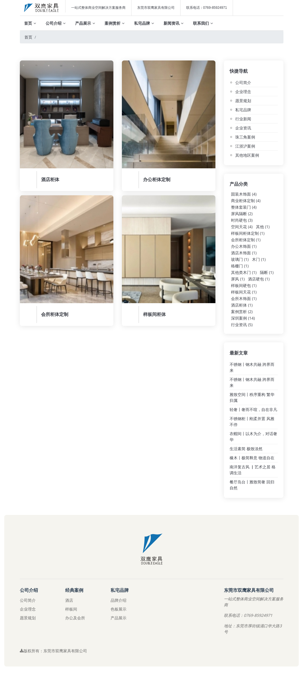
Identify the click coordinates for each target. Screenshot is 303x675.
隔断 (267, 272)
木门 (259, 259)
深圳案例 (243, 318)
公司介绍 (55, 23)
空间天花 (242, 226)
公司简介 (243, 82)
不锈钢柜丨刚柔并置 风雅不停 (252, 421)
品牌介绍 (118, 600)
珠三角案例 (245, 137)
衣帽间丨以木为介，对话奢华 (253, 436)
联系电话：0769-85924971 (206, 8)
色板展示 (118, 609)
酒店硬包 (259, 279)
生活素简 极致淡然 (246, 448)
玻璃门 (240, 259)
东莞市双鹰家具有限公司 (156, 8)
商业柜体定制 (245, 200)
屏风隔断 (242, 213)
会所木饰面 (244, 298)
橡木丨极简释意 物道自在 (252, 457)
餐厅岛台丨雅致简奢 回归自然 (252, 484)
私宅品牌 (144, 23)
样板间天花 (244, 292)
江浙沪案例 (245, 146)
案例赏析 (114, 23)
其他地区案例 (247, 155)
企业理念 (243, 91)
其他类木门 (244, 272)
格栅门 (240, 266)
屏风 (238, 279)
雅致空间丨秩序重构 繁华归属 (252, 397)
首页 (30, 23)
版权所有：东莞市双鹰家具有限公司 (53, 650)
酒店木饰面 (244, 252)
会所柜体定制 (245, 239)
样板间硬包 (244, 285)
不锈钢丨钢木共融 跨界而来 (252, 367)
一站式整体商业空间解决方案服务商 (98, 8)
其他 (263, 226)
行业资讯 (242, 324)
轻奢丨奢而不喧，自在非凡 (253, 409)
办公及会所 (75, 618)
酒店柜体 (242, 305)
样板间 (71, 609)
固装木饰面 (244, 194)
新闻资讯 (173, 23)
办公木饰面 (244, 246)
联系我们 (203, 23)
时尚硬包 (242, 220)
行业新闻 (243, 118)
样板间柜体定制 (247, 233)
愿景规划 (243, 100)
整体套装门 (244, 207)
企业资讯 (243, 128)
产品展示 (85, 23)
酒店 (69, 600)
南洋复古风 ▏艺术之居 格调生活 (253, 469)
